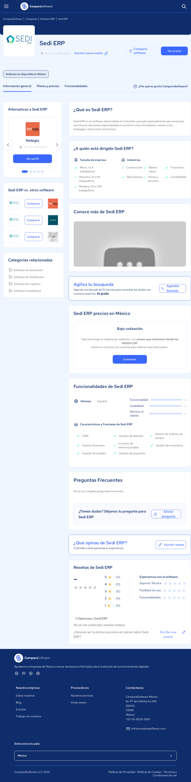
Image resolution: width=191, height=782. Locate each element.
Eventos (21, 709)
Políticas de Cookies (149, 772)
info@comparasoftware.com (146, 728)
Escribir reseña (171, 544)
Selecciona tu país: (27, 744)
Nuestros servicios (82, 695)
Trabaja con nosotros (28, 716)
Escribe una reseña (173, 634)
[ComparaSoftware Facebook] (30, 673)
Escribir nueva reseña (91, 53)
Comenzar (129, 359)
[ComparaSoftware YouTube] (23, 673)
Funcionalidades (76, 86)
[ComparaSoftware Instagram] (38, 673)
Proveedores (80, 688)
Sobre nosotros (25, 695)
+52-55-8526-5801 (138, 719)
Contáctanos (135, 688)
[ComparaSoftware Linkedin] (16, 673)
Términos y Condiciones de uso (165, 773)
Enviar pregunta (164, 514)
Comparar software (138, 51)
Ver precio (174, 51)
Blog (18, 702)
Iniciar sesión (78, 702)
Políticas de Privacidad (121, 772)
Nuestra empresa (28, 688)
